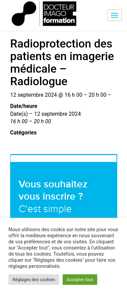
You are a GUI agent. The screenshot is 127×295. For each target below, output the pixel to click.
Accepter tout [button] (80, 279)
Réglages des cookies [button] (34, 279)
